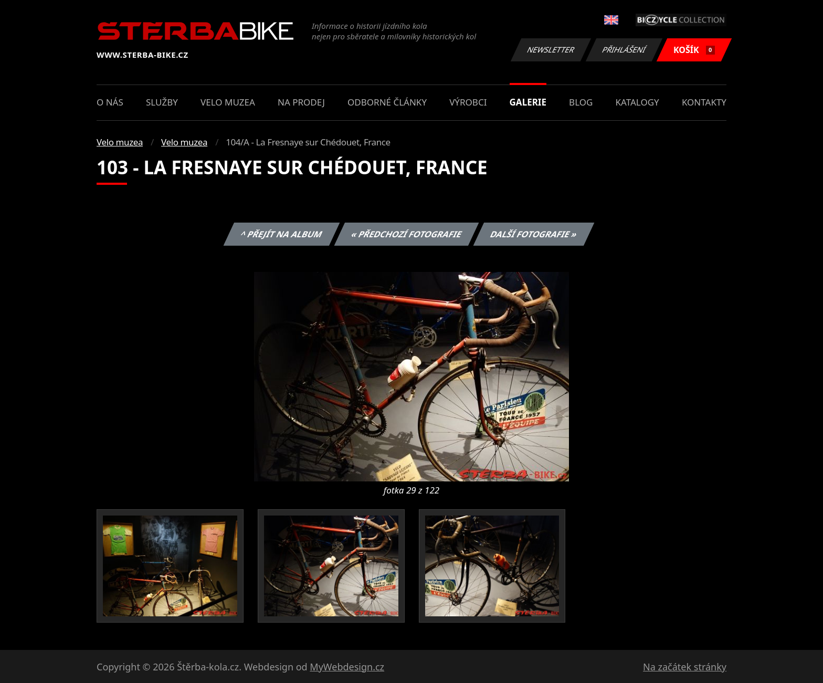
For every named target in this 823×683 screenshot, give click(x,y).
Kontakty (704, 102)
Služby (162, 102)
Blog (581, 102)
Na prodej (301, 102)
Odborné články (387, 102)
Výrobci (468, 102)
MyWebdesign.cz (347, 666)
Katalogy (637, 102)
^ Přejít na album (281, 234)
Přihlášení (624, 50)
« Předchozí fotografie (406, 234)
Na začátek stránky (684, 666)
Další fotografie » (534, 234)
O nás (110, 102)
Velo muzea (228, 102)
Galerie (528, 102)
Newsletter (550, 50)
